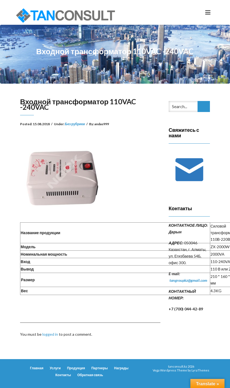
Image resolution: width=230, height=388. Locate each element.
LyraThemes (200, 370)
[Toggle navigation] (208, 12)
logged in (50, 334)
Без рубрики (75, 124)
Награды (121, 368)
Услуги (55, 368)
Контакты (63, 375)
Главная (36, 368)
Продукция (76, 368)
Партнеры (99, 368)
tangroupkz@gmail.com (188, 280)
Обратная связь (90, 375)
